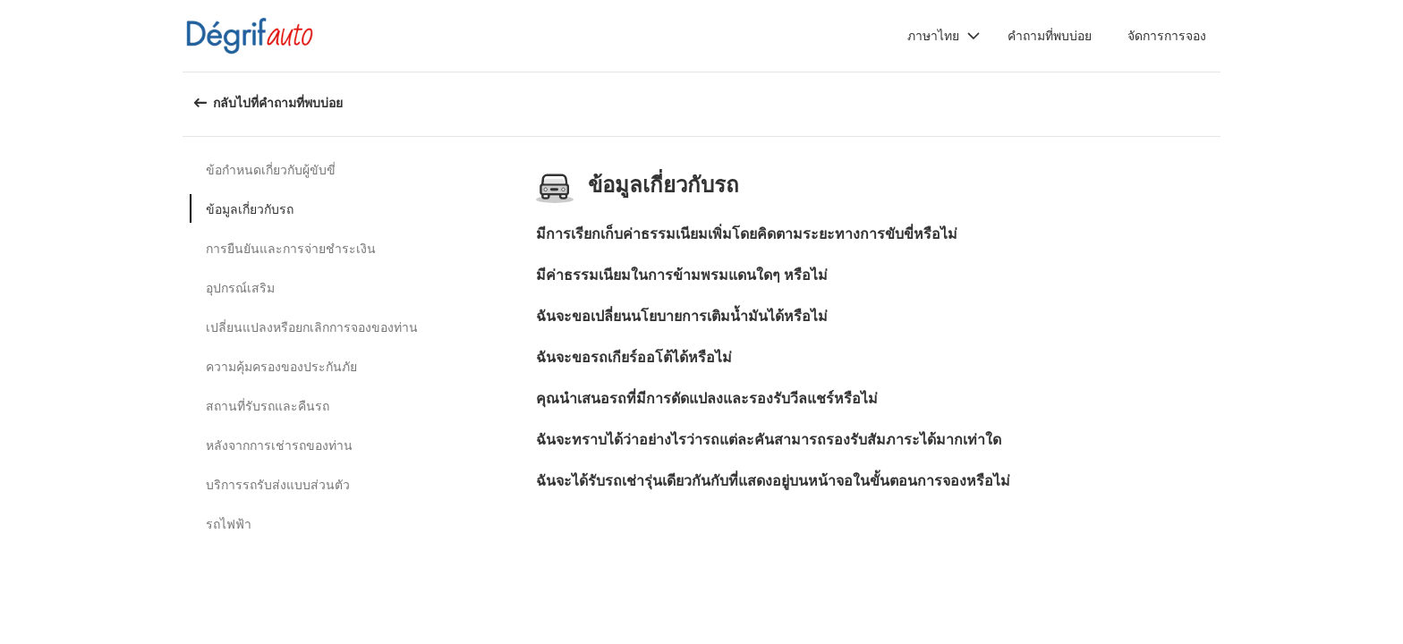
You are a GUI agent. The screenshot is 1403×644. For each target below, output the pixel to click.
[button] (944, 36)
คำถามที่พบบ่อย (1050, 35)
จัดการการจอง (1166, 35)
